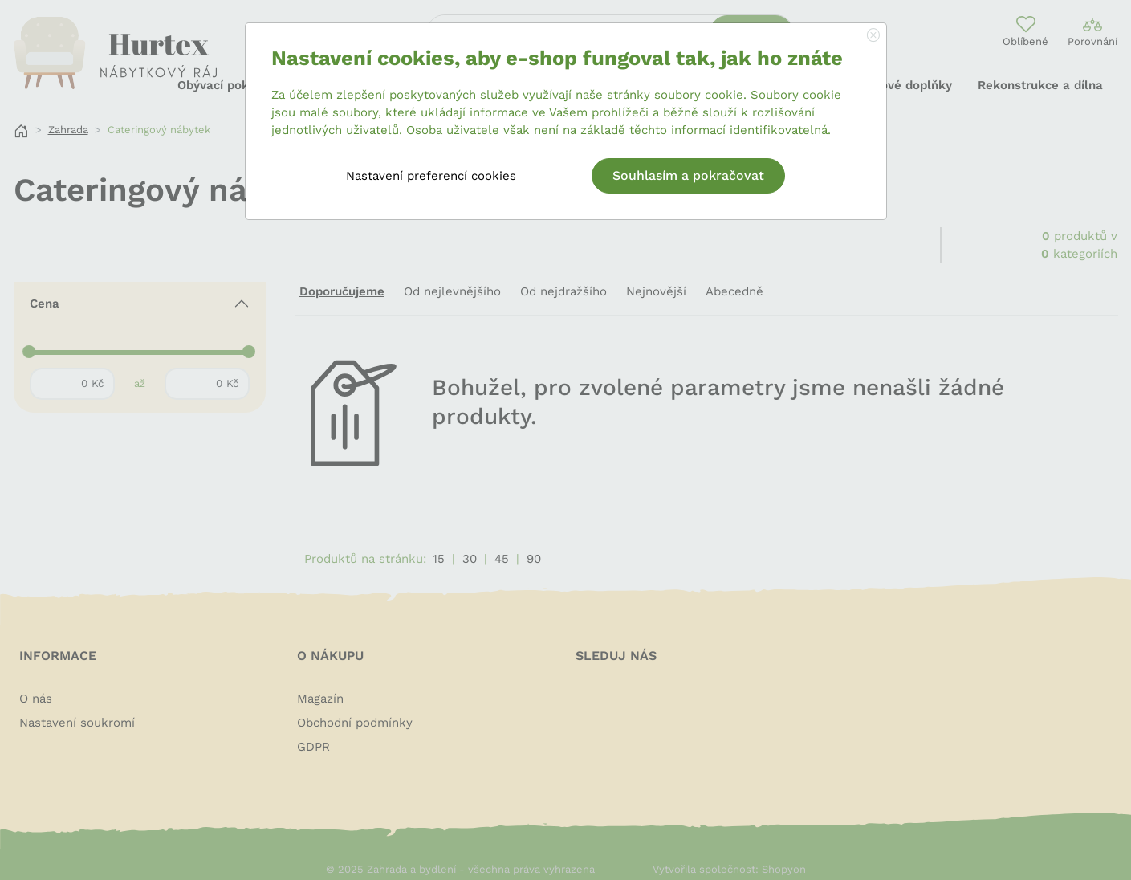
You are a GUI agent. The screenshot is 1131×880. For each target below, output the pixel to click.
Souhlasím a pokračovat (688, 175)
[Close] (873, 36)
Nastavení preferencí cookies (431, 176)
